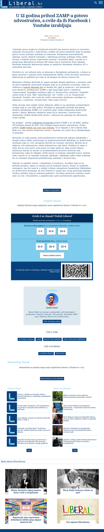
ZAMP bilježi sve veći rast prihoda (37, 128)
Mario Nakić (54, 36)
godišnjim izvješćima (43, 123)
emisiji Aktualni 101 (33, 87)
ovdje (83, 205)
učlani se (59, 220)
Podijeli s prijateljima (52, 190)
